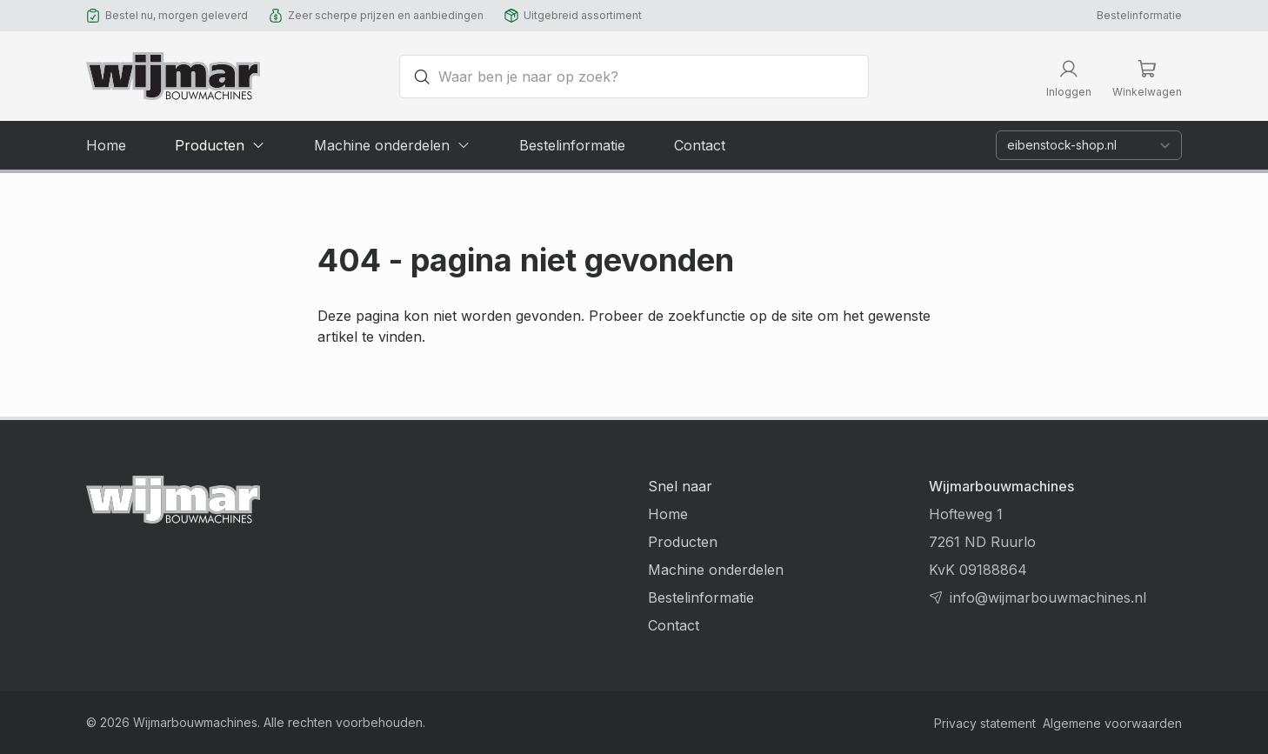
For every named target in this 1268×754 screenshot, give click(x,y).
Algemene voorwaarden (1112, 723)
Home (668, 514)
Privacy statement (985, 723)
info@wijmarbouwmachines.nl (1048, 597)
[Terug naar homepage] (173, 76)
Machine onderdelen (716, 569)
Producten (682, 541)
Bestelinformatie (1139, 15)
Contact (673, 625)
